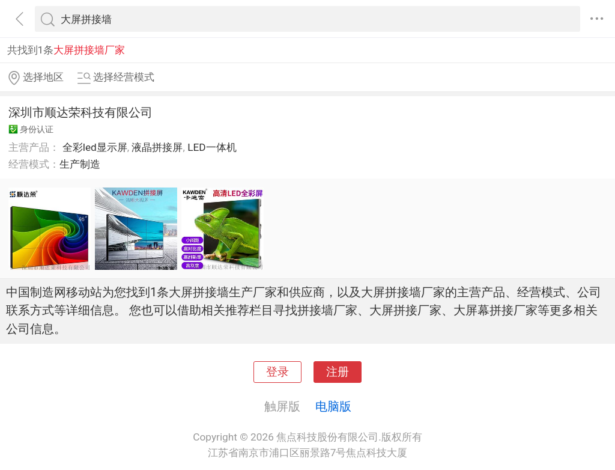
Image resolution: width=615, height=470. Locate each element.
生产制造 (79, 164)
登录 (277, 372)
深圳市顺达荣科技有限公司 (80, 112)
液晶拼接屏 (157, 147)
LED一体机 (211, 147)
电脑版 (333, 406)
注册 (337, 372)
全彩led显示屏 (94, 147)
